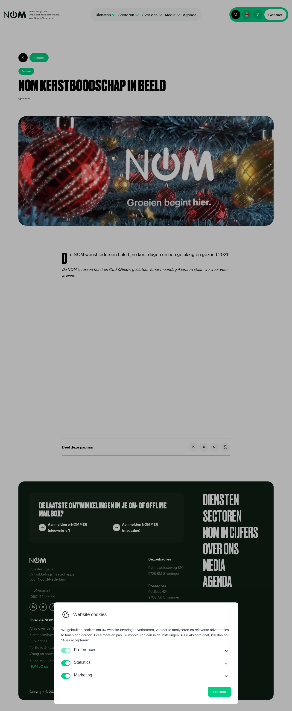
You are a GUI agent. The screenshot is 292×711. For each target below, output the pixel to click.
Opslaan (219, 692)
